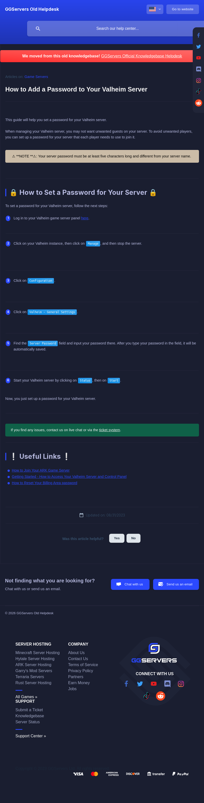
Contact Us (78, 659)
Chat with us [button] (133, 584)
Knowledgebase (30, 716)
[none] (32, 9)
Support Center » (31, 736)
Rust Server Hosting (33, 683)
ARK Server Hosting (33, 665)
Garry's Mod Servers (34, 671)
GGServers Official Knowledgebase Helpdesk (141, 56)
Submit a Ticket (29, 710)
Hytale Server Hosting (35, 659)
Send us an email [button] (179, 584)
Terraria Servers (30, 677)
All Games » (26, 697)
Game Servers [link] (36, 77)
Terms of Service (83, 665)
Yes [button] (117, 538)
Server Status (28, 722)
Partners (75, 677)
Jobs (72, 689)
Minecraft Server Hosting (38, 653)
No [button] (133, 538)
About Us (76, 653)
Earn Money (79, 683)
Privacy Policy (80, 671)
